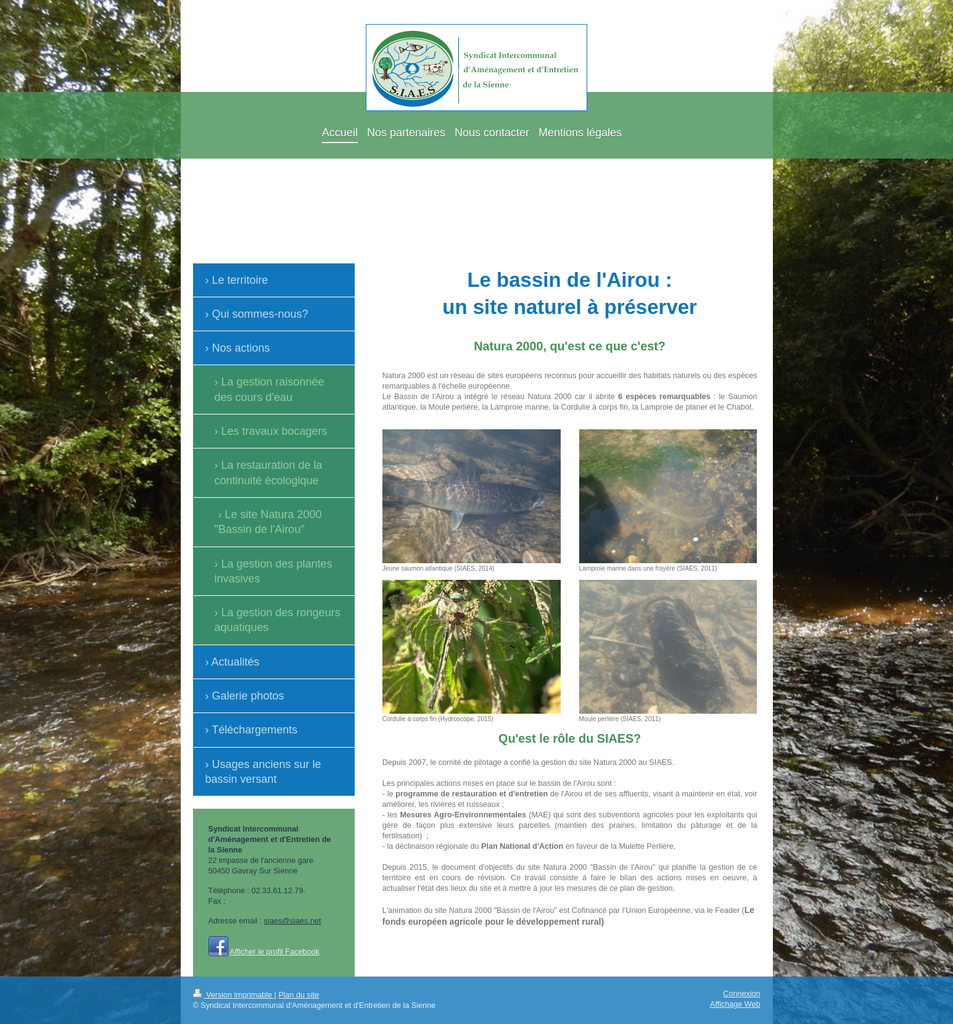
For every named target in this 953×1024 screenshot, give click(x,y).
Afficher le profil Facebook (274, 952)
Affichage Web (735, 1004)
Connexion (741, 993)
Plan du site (298, 995)
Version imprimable (233, 995)
